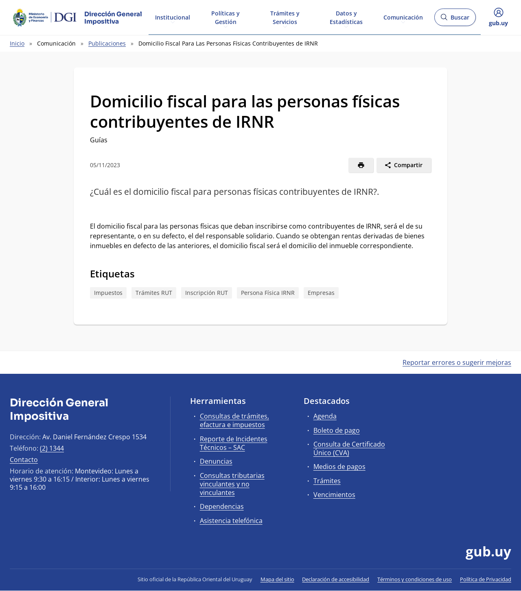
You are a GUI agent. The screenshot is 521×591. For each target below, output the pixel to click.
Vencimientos (334, 494)
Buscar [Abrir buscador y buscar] (454, 19)
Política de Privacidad (485, 579)
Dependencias (222, 506)
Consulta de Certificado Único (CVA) (349, 448)
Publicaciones (107, 43)
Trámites (327, 480)
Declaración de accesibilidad (335, 579)
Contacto (24, 459)
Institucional (172, 17)
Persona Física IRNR (268, 293)
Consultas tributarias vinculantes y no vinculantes (232, 484)
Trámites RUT (154, 293)
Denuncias (216, 461)
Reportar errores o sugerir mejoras (457, 362)
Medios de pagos (339, 466)
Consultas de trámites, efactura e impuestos (234, 420)
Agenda (325, 416)
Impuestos (108, 293)
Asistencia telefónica (231, 520)
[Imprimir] (360, 165)
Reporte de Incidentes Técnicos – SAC (233, 443)
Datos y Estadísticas (346, 17)
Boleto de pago (336, 430)
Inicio (17, 43)
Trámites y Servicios (285, 17)
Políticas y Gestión (225, 17)
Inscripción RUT (206, 293)
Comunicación (403, 17)
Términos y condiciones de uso (414, 579)
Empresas (321, 293)
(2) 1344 (52, 448)
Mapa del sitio (277, 579)
